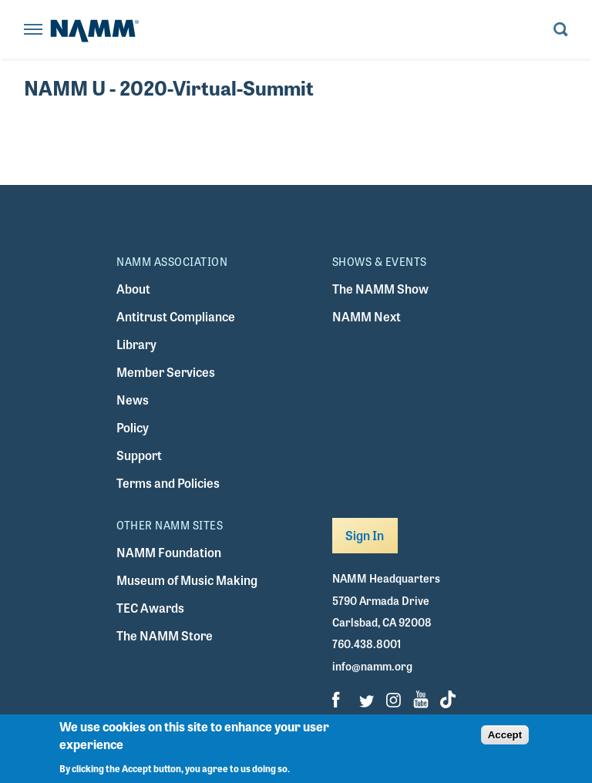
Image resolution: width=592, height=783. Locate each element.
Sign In (365, 535)
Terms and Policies (168, 483)
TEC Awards (150, 608)
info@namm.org (372, 666)
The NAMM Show (380, 288)
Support (139, 455)
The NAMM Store (164, 635)
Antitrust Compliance (175, 316)
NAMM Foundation (168, 552)
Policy (132, 427)
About (133, 288)
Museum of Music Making (186, 580)
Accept (505, 735)
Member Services (165, 372)
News (132, 399)
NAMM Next (366, 316)
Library (136, 344)
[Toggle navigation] (33, 30)
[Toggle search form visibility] (561, 30)
